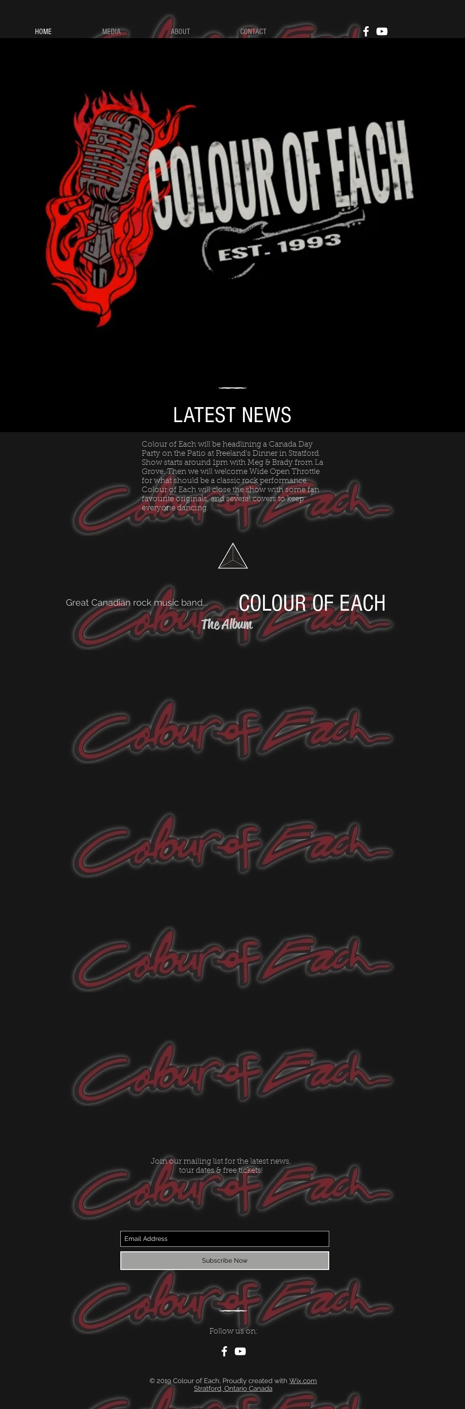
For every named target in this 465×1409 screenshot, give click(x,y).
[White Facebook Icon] (366, 31)
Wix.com (303, 1381)
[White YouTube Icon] (382, 31)
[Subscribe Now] (224, 1260)
